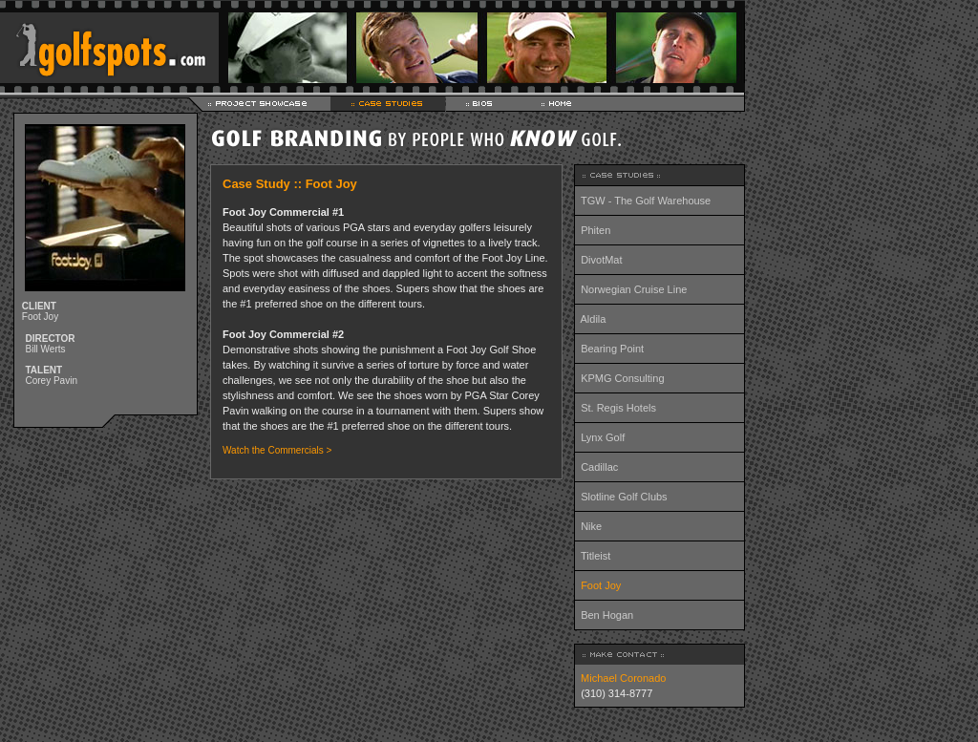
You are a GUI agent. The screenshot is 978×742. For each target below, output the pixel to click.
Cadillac (599, 467)
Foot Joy (601, 585)
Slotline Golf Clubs (624, 496)
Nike (591, 526)
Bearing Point (612, 348)
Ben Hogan (607, 615)
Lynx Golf (603, 437)
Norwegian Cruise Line (634, 289)
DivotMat (601, 259)
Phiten (595, 230)
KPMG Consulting (622, 378)
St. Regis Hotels (618, 407)
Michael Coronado (620, 678)
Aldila (593, 319)
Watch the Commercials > (277, 450)
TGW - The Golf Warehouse (646, 200)
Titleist (595, 556)
